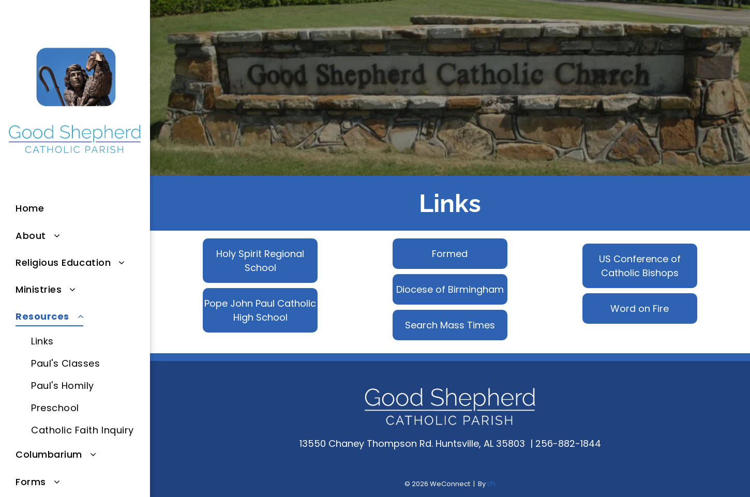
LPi (491, 484)
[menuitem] (83, 208)
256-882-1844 (568, 443)
